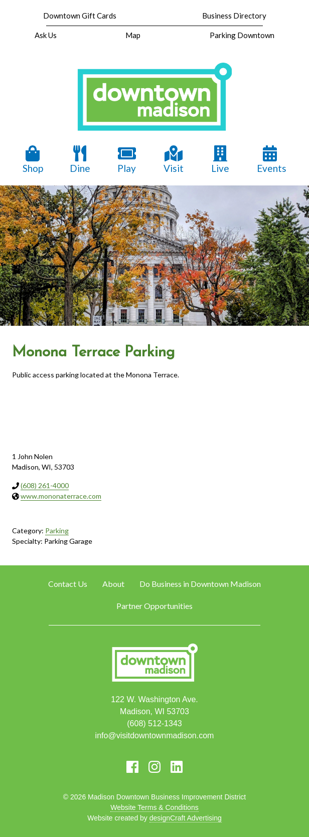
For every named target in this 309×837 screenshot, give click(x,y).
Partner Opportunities (154, 605)
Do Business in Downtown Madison (200, 583)
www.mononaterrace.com (61, 496)
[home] (154, 98)
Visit (174, 159)
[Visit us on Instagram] (154, 767)
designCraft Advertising (185, 818)
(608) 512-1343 (154, 723)
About (113, 583)
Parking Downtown (242, 35)
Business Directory (234, 15)
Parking (57, 530)
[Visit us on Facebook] (132, 767)
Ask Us (46, 35)
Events (271, 159)
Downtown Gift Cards (79, 15)
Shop (33, 159)
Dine (80, 159)
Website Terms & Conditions (154, 807)
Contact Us (67, 583)
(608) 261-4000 (45, 485)
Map (132, 35)
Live (220, 159)
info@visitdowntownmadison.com (154, 735)
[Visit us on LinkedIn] (177, 767)
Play (127, 159)
